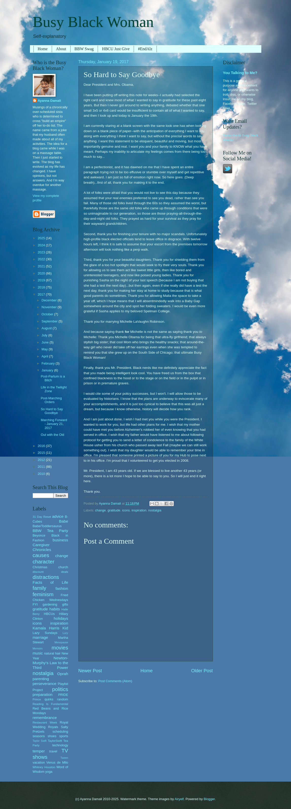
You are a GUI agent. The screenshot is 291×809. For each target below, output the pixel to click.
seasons (39, 736)
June (46, 342)
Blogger (209, 799)
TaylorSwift (55, 740)
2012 (42, 460)
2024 (42, 245)
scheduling (60, 731)
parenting (41, 679)
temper (39, 751)
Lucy (65, 633)
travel (53, 751)
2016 (42, 446)
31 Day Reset (42, 516)
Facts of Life (50, 582)
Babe (63, 521)
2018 (42, 287)
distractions (46, 577)
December (50, 300)
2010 (42, 474)
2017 (42, 294)
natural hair (52, 653)
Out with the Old (52, 435)
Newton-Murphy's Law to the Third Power (50, 663)
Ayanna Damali (49, 100)
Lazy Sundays (45, 633)
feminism (43, 594)
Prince (37, 699)
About (61, 49)
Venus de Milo (57, 762)
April (45, 356)
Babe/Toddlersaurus (47, 526)
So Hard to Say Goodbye (52, 411)
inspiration (139, 510)
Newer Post (90, 670)
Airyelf (179, 799)
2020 (42, 273)
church (63, 567)
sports (63, 736)
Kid (65, 628)
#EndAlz (145, 49)
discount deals (50, 571)
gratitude (114, 510)
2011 (42, 467)
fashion (62, 588)
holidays (61, 618)
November (50, 307)
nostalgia (154, 510)
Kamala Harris (46, 628)
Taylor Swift (40, 740)
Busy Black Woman (93, 21)
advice (58, 516)
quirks (49, 699)
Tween (64, 757)
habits (54, 609)
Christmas (40, 567)
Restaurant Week (45, 722)
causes (41, 555)
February (49, 363)
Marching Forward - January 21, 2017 (54, 424)
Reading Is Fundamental (50, 703)
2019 (42, 280)
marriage (40, 637)
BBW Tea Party (50, 530)
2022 (42, 259)
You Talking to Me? (240, 73)
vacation (39, 762)
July (45, 335)
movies (60, 647)
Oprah (62, 674)
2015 (42, 453)
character (44, 561)
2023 (42, 252)
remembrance (45, 717)
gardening (50, 604)
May (45, 349)
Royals (53, 727)
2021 (42, 266)
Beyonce (39, 535)
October (48, 314)
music (38, 653)
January (48, 370)
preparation (43, 694)
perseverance (45, 683)
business (60, 540)
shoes (52, 736)
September (50, 321)
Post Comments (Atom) (115, 681)
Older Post (202, 670)
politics (60, 689)
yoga (49, 771)
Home (43, 49)
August (47, 328)
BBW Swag (84, 49)
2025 (42, 238)
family (39, 588)
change (100, 510)
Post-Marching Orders (51, 400)
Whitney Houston (44, 767)
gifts (65, 604)
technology (60, 745)
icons (126, 510)
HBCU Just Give (115, 49)
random (62, 699)
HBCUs (49, 614)
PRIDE (63, 695)
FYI (35, 604)
